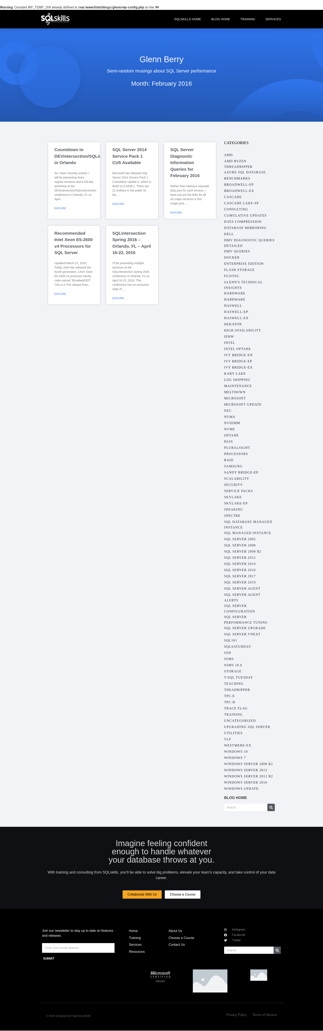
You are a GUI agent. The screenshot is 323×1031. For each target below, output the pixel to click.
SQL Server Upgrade (245, 628)
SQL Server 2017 (240, 576)
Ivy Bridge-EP (238, 361)
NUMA (229, 417)
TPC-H (229, 702)
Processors (236, 454)
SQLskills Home (187, 19)
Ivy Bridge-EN (238, 355)
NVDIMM (232, 423)
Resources (137, 952)
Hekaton (233, 324)
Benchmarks (237, 178)
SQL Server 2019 (240, 582)
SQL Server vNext (242, 634)
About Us (175, 931)
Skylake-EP (236, 503)
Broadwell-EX (239, 190)
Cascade (233, 197)
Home (133, 931)
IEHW (229, 336)
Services (273, 19)
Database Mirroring (245, 228)
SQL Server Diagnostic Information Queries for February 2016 (185, 162)
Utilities (233, 733)
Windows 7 (235, 757)
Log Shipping (237, 379)
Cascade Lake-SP (241, 203)
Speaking (233, 509)
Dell (229, 234)
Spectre (232, 515)
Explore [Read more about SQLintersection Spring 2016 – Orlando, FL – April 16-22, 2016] (118, 298)
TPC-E (229, 696)
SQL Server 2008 (240, 545)
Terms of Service (264, 1015)
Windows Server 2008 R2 (248, 764)
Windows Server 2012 (245, 770)
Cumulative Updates (245, 215)
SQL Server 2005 (240, 539)
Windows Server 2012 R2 (248, 776)
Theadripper (237, 690)
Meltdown (235, 392)
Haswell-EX (236, 318)
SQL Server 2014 (240, 564)
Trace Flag (236, 708)
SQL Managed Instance (247, 533)
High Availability (242, 330)
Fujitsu (231, 276)
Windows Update (241, 788)
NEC (228, 410)
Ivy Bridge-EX (238, 367)
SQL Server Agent (242, 588)
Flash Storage (239, 270)
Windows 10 (236, 751)
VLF (227, 739)
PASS (228, 441)
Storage (233, 671)
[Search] (271, 807)
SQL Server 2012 (240, 557)
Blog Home (220, 19)
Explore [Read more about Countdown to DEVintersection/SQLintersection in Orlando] (60, 208)
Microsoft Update (243, 404)
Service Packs (238, 491)
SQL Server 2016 (240, 570)
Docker (232, 257)
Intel (229, 342)
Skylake (233, 497)
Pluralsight (237, 447)
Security (233, 484)
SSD (227, 652)
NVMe (229, 429)
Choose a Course (181, 938)
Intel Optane (237, 349)
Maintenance (238, 386)
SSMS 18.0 (233, 665)
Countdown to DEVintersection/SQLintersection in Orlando (88, 156)
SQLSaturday (237, 646)
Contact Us (177, 945)
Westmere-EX (237, 745)
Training (247, 19)
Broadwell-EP (239, 184)
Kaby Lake (235, 373)
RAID (229, 460)
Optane (231, 435)
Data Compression (243, 221)
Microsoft (235, 398)
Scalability (236, 478)
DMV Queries (237, 251)
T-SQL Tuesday (238, 677)
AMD (228, 155)
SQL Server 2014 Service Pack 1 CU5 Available (129, 156)
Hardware (234, 293)
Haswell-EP (236, 312)
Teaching (234, 683)
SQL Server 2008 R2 (242, 551)
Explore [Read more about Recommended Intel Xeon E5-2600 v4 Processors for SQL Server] (60, 294)
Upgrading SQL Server (247, 727)
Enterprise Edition (244, 263)
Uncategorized (240, 720)
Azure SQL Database (245, 172)
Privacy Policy (236, 1015)
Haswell (233, 305)
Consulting (236, 209)
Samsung (233, 466)
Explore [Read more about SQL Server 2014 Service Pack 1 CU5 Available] (118, 204)
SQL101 (230, 640)
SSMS (229, 659)
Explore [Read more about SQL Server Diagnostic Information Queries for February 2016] (176, 212)
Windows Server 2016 (245, 782)
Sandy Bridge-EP (241, 472)
